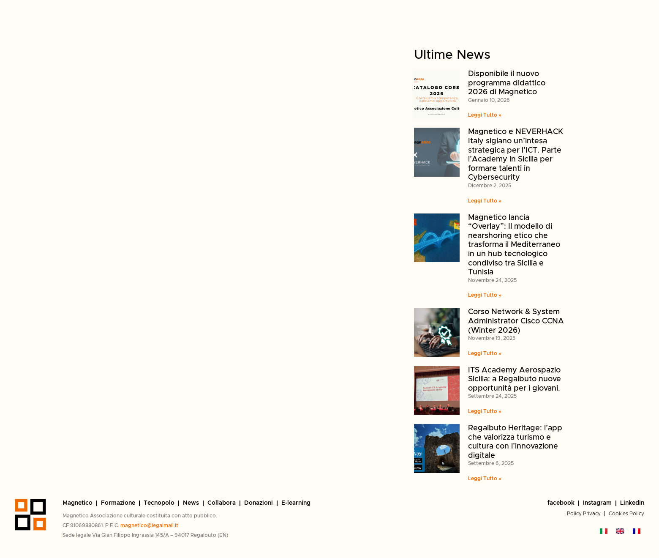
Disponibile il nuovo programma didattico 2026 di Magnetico (506, 83)
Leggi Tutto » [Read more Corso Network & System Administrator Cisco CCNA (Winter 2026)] (484, 353)
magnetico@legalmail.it (149, 525)
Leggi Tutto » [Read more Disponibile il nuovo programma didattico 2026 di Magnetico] (484, 115)
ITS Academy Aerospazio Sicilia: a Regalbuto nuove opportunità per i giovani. (514, 379)
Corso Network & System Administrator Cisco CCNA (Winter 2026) (516, 321)
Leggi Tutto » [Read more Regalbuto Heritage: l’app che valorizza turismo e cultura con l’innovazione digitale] (484, 478)
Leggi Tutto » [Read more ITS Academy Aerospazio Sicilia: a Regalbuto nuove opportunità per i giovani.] (484, 411)
